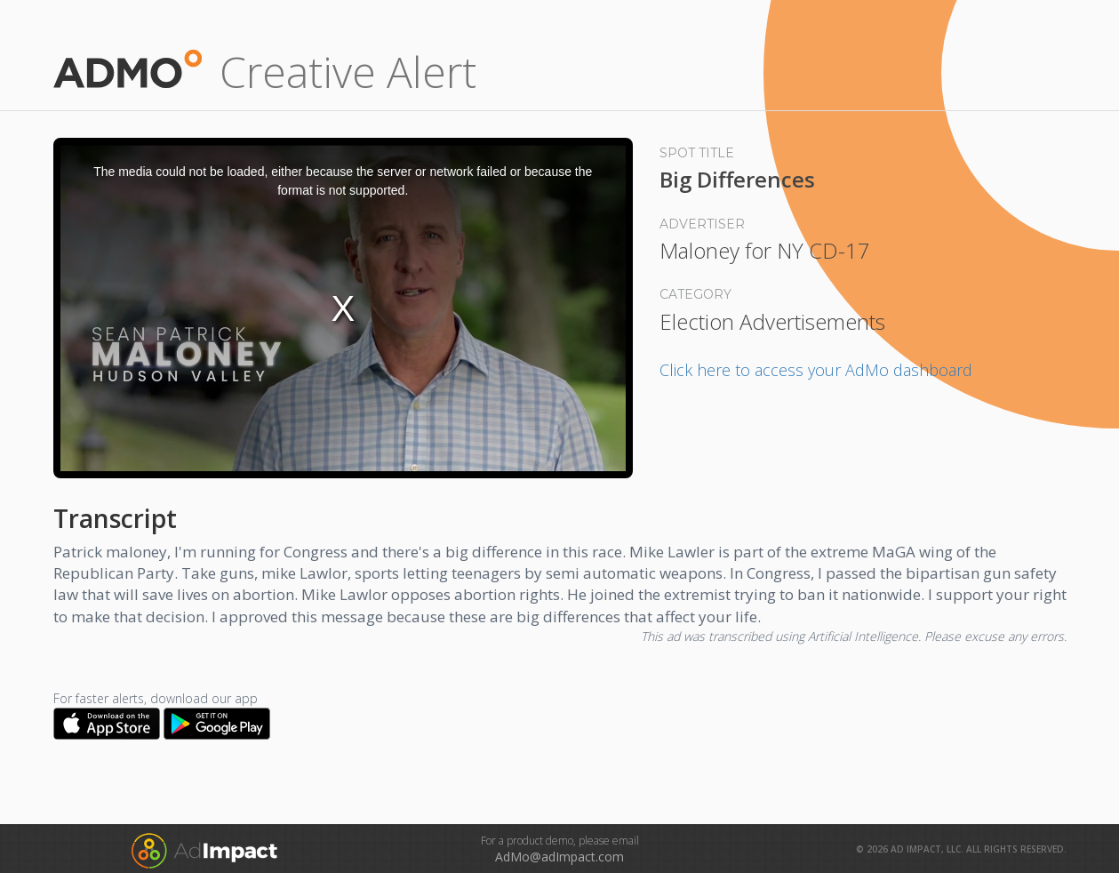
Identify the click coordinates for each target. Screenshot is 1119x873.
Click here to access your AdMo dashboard (815, 369)
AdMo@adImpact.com (559, 856)
